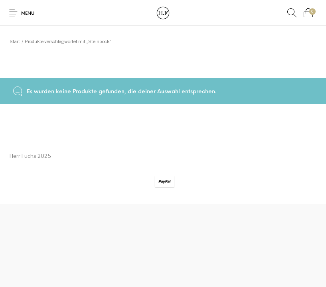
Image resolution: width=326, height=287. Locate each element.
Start (15, 41)
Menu (27, 14)
